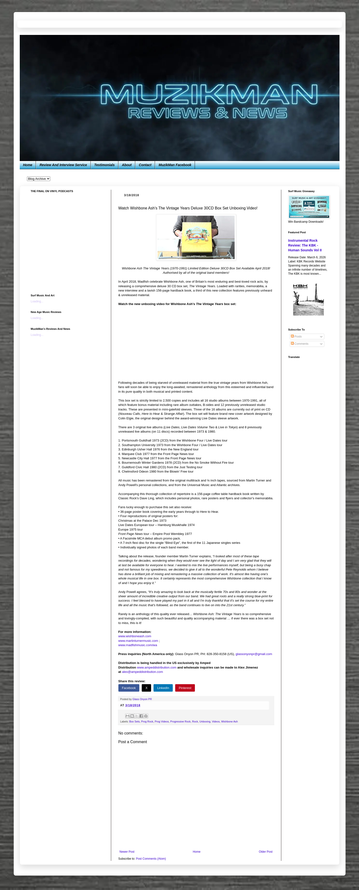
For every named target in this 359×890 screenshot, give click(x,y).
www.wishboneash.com (134, 636)
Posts (296, 336)
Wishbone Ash (229, 721)
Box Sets (134, 721)
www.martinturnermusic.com (138, 641)
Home (27, 165)
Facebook (129, 688)
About (127, 165)
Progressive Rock (180, 721)
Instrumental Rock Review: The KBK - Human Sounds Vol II (305, 245)
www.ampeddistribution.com (156, 667)
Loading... (37, 301)
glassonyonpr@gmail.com (254, 654)
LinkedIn (163, 688)
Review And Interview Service (63, 165)
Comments (299, 343)
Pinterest (185, 688)
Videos (216, 721)
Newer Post (127, 851)
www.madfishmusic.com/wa (137, 645)
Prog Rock (147, 721)
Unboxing (205, 721)
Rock (195, 721)
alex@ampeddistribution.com (142, 672)
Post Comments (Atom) (151, 858)
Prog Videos (162, 721)
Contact (145, 165)
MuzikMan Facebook (175, 165)
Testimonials (104, 165)
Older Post (266, 851)
